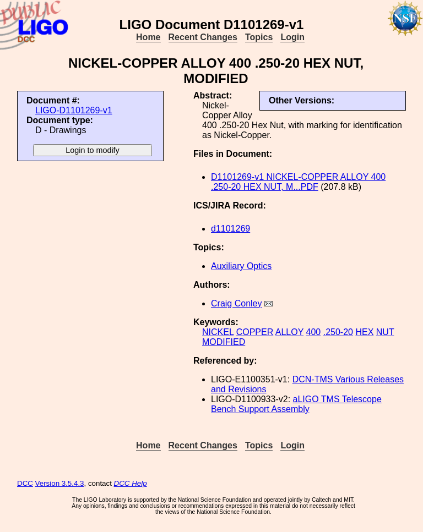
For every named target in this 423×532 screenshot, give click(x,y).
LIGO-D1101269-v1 (73, 110)
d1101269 (230, 228)
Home (148, 37)
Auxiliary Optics (241, 266)
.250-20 (338, 332)
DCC (25, 483)
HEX (364, 332)
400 (313, 332)
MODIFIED (223, 342)
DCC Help (130, 483)
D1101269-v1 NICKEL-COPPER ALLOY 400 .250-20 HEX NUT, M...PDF (298, 181)
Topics (259, 37)
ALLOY (289, 332)
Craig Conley (236, 303)
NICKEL (218, 332)
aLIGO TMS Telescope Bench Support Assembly (296, 404)
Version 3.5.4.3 (59, 483)
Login (292, 37)
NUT (385, 332)
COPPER (255, 332)
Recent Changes (203, 37)
